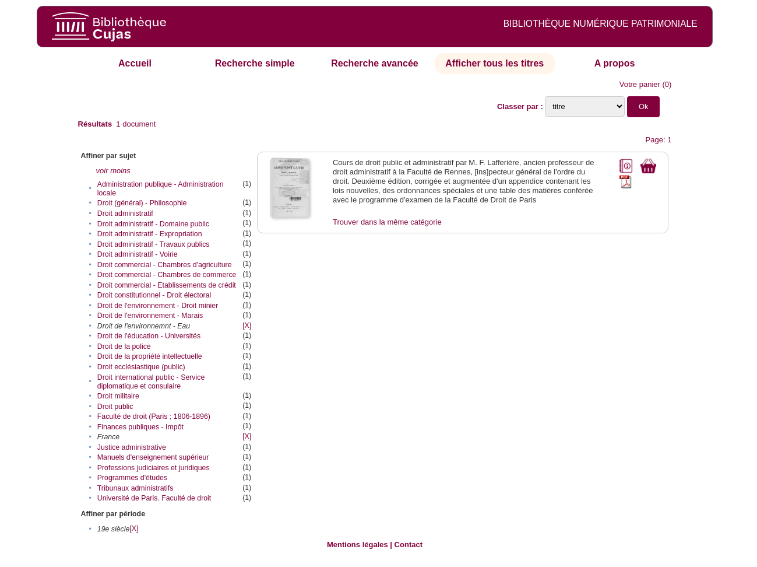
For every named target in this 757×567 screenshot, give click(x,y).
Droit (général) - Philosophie (142, 203)
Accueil (135, 63)
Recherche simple (255, 63)
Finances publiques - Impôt (140, 427)
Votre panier (639, 84)
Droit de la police (124, 346)
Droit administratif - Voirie (137, 254)
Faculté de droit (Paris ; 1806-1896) (153, 416)
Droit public (115, 406)
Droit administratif (125, 213)
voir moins (113, 170)
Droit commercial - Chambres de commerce (167, 275)
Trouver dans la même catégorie (387, 222)
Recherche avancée (374, 63)
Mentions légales (357, 544)
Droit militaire (118, 396)
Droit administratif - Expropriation (149, 234)
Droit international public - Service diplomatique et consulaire (151, 381)
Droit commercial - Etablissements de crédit (166, 285)
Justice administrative (131, 447)
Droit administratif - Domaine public (153, 224)
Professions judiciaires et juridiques (153, 468)
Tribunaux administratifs (135, 488)
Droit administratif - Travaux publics (153, 244)
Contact (408, 544)
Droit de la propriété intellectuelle (149, 356)
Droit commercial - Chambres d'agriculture (164, 265)
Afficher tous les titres (494, 63)
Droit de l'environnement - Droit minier (157, 306)
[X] (246, 325)
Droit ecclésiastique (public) (141, 367)
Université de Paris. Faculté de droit (154, 498)
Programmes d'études (132, 478)
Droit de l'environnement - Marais (150, 316)
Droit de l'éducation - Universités (148, 336)
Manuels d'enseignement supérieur (153, 457)
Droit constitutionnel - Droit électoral (154, 295)
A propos (614, 63)
